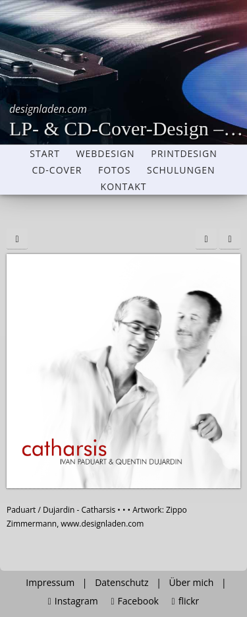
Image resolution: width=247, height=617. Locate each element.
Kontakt (124, 186)
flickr (186, 601)
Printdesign (184, 153)
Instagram (73, 601)
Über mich (191, 582)
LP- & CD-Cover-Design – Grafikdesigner (128, 120)
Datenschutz (121, 582)
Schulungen (181, 170)
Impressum (50, 582)
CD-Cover (57, 170)
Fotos (114, 170)
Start (45, 153)
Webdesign (105, 153)
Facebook (134, 601)
